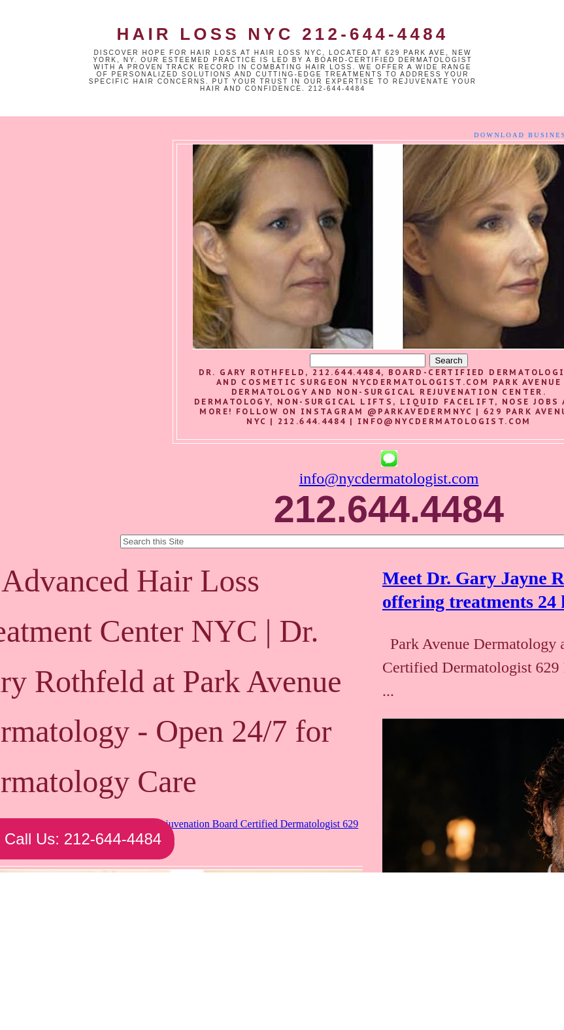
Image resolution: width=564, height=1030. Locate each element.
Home (201, 964)
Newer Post (86, 964)
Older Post (316, 964)
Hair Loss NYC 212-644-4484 (282, 34)
